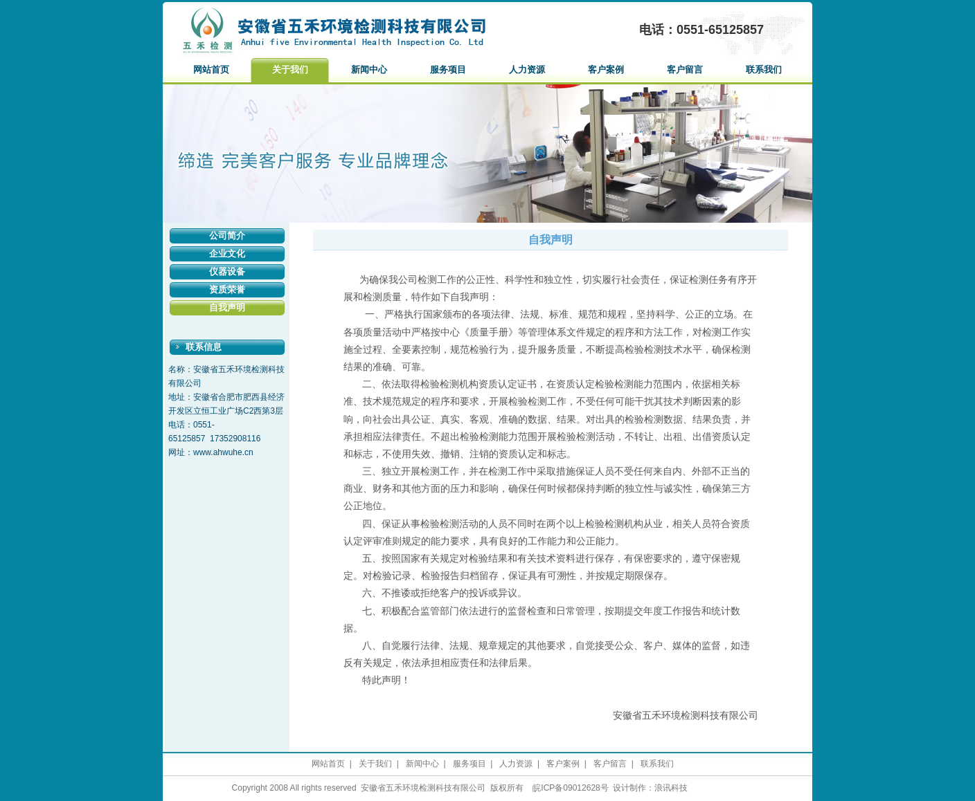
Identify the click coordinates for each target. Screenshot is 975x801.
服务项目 (448, 69)
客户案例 (606, 69)
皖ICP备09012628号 (570, 788)
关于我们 (290, 69)
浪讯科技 (671, 788)
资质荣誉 (227, 289)
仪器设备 (227, 271)
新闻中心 (369, 69)
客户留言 (685, 69)
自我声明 (227, 307)
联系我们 (764, 69)
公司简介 (227, 235)
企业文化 (227, 253)
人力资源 (527, 69)
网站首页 (211, 69)
